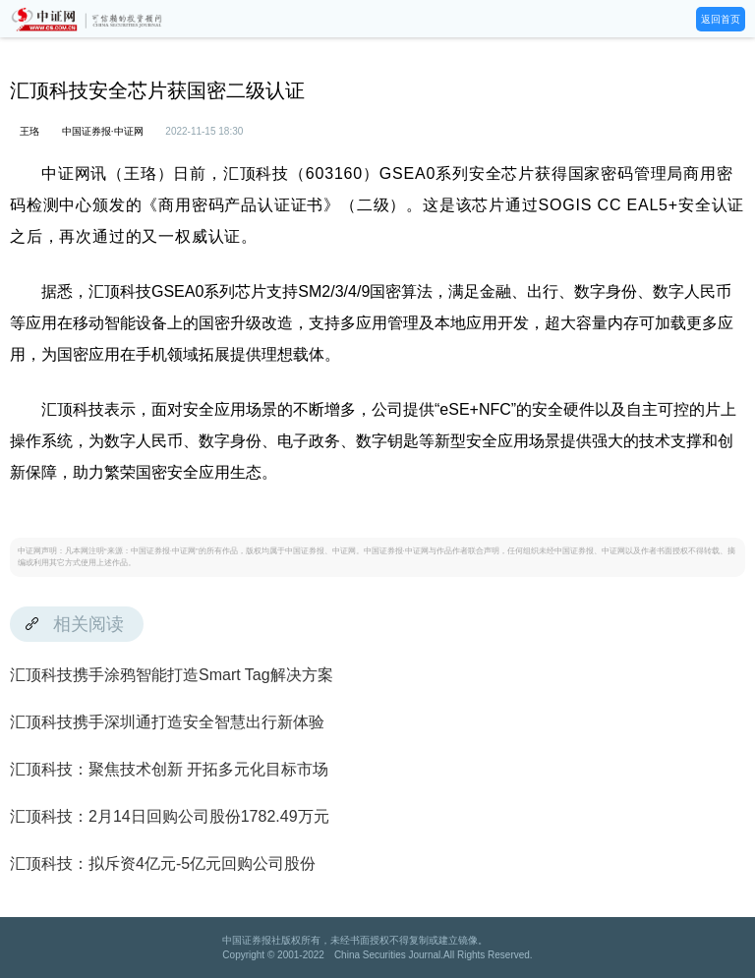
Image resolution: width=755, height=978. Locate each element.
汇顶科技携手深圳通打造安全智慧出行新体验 (167, 722)
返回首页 (720, 19)
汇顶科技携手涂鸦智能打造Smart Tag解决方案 (171, 674)
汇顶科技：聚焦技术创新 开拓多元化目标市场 (169, 769)
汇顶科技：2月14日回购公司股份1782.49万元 (169, 816)
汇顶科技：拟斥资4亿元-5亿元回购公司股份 (163, 863)
